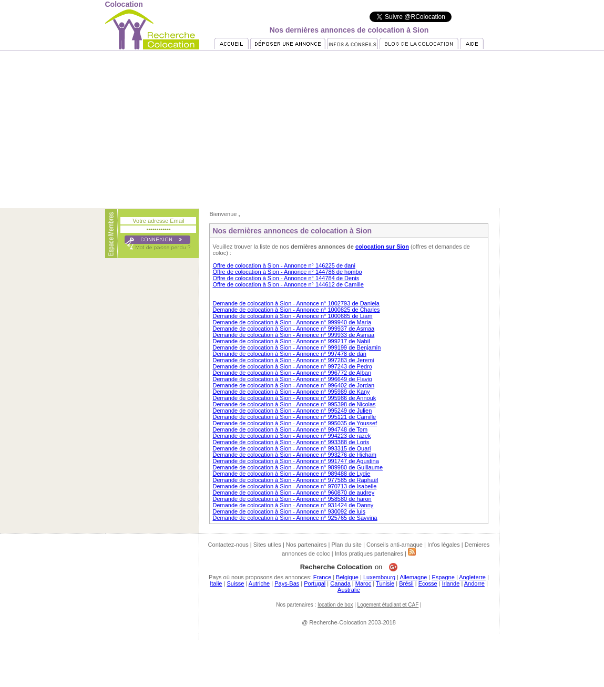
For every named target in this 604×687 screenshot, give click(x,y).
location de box (335, 605)
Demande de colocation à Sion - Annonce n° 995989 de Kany (291, 391)
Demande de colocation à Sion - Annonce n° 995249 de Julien (292, 410)
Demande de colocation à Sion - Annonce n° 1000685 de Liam (292, 316)
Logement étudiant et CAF (388, 605)
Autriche (259, 583)
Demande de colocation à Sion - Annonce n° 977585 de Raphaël (295, 480)
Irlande (451, 583)
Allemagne (413, 577)
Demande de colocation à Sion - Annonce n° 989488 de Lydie (291, 473)
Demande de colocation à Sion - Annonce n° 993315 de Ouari (291, 448)
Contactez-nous (228, 544)
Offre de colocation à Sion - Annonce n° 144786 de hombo (287, 272)
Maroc (363, 583)
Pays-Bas (286, 583)
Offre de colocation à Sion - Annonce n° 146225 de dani (283, 265)
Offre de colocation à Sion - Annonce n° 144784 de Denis (285, 278)
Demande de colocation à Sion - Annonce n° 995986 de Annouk (294, 398)
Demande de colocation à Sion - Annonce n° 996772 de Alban (291, 373)
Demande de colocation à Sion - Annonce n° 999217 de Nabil (291, 341)
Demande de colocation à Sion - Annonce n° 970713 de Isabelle (294, 486)
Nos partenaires (306, 544)
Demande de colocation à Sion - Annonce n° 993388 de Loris (290, 442)
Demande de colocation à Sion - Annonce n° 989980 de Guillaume (297, 467)
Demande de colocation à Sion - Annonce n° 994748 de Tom (289, 429)
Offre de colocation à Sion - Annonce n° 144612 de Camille (287, 284)
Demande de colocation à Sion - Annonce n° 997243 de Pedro (292, 366)
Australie (348, 590)
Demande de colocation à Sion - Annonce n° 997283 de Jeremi (293, 360)
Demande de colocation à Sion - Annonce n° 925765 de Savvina (294, 518)
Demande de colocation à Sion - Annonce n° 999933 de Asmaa (293, 335)
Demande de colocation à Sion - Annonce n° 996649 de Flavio (292, 379)
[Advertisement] (302, 129)
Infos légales (443, 544)
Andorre (474, 583)
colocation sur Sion (382, 246)
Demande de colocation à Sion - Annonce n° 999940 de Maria (291, 322)
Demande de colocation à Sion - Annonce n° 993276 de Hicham (294, 455)
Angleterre (472, 577)
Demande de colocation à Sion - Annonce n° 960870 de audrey (293, 492)
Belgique (347, 577)
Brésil (406, 583)
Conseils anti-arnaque (394, 544)
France (322, 577)
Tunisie (385, 583)
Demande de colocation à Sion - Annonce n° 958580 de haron (291, 499)
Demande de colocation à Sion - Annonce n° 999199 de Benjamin (296, 347)
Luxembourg (379, 577)
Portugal (314, 583)
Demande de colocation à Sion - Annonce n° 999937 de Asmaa (293, 328)
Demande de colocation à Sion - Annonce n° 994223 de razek (291, 436)
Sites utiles (267, 544)
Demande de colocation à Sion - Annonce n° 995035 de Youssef (294, 423)
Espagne (443, 577)
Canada (340, 583)
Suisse (235, 583)
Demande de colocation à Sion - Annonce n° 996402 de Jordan (293, 385)
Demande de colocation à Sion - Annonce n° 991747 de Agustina (295, 461)
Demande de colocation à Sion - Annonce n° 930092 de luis (288, 511)
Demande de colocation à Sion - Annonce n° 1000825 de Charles (296, 309)
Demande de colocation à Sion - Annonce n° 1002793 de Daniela (296, 303)
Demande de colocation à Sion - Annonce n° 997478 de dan (289, 354)
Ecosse (427, 583)
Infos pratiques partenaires (369, 553)
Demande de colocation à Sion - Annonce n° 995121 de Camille (294, 417)
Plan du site (346, 544)
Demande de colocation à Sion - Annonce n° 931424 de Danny (292, 505)
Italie (216, 583)
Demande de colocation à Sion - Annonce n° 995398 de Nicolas (293, 404)
